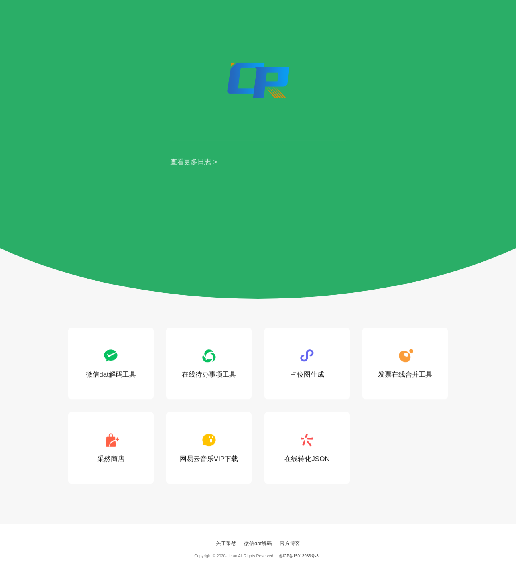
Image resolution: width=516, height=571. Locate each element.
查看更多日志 (190, 162)
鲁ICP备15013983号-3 (299, 556)
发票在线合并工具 (405, 363)
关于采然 (226, 543)
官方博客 (290, 543)
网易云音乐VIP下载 (209, 447)
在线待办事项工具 (209, 363)
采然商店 (110, 447)
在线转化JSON (306, 447)
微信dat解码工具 (111, 363)
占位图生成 (307, 363)
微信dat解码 (258, 543)
